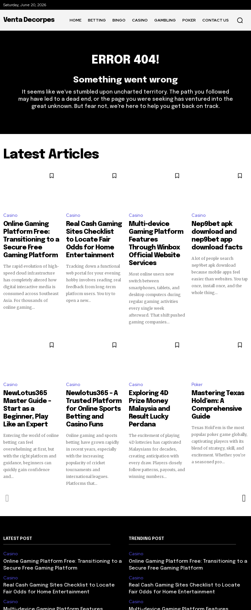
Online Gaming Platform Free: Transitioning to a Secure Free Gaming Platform (31, 235)
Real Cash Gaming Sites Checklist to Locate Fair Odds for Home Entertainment (94, 235)
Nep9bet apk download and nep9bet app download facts (219, 232)
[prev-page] (7, 463)
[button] (240, 20)
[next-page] (244, 463)
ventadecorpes (157, 600)
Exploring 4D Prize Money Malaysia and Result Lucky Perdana (154, 378)
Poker (197, 365)
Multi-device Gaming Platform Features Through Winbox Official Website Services (157, 235)
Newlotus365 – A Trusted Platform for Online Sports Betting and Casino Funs (91, 381)
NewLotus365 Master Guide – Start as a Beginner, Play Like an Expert (29, 381)
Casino (10, 219)
